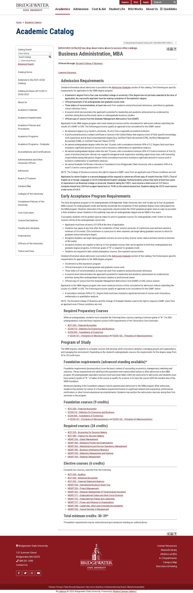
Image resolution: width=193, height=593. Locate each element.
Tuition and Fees (26, 251)
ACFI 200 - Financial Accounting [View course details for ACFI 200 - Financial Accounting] (82, 325)
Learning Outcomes (67, 72)
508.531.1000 (24, 560)
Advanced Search (26, 64)
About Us (152, 9)
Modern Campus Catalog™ (125, 591)
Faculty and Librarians (28, 228)
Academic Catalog (33, 22)
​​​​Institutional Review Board (115, 587)
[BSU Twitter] (25, 573)
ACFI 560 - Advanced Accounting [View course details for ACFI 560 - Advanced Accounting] (83, 478)
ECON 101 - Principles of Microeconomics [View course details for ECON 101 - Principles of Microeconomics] (89, 335)
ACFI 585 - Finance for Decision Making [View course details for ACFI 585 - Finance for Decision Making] (86, 436)
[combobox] (150, 42)
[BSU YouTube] (38, 573)
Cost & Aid (99, 9)
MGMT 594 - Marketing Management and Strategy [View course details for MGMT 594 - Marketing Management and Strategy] (90, 453)
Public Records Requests (74, 587)
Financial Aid (24, 235)
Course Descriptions (28, 220)
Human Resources (167, 545)
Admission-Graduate (121, 256)
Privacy (59, 587)
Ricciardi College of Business (89, 63)
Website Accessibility (135, 587)
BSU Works (135, 9)
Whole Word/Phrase (28, 61)
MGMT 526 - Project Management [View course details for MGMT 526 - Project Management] (83, 488)
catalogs (62, 591)
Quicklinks (170, 9)
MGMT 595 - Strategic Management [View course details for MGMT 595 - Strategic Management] (84, 457)
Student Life (117, 9)
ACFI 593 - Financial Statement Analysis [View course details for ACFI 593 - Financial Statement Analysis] (86, 481)
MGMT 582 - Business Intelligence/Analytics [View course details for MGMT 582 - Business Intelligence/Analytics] (88, 450)
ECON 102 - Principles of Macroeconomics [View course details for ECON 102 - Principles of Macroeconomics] (132, 335)
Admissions (81, 9)
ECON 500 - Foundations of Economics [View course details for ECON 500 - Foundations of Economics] (85, 332)
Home (19, 22)
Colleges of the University (30, 193)
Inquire (125, 2)
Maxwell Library (169, 550)
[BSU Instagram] (32, 573)
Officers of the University (30, 243)
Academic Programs (28, 136)
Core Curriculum (26, 212)
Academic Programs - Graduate (33, 144)
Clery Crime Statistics (94, 587)
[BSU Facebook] (18, 573)
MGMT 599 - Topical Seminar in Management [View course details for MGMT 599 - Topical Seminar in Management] (88, 509)
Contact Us (22, 565)
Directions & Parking (166, 566)
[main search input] (164, 2)
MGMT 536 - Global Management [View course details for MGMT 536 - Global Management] (83, 439)
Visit (136, 2)
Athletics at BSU (168, 554)
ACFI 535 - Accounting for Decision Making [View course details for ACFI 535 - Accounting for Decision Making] (87, 432)
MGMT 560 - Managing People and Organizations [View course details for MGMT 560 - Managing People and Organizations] (90, 443)
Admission (23, 170)
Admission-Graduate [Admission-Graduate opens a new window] (121, 87)
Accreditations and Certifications (34, 151)
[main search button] (174, 2)
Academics (62, 9)
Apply (146, 2)
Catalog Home (25, 72)
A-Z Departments (168, 558)
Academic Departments (29, 117)
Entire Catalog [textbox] (24, 53)
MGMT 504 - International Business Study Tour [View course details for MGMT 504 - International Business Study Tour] (89, 485)
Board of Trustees (27, 178)
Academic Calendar (27, 110)
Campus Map (24, 186)
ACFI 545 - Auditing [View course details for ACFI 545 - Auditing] (76, 474)
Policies (52, 587)
